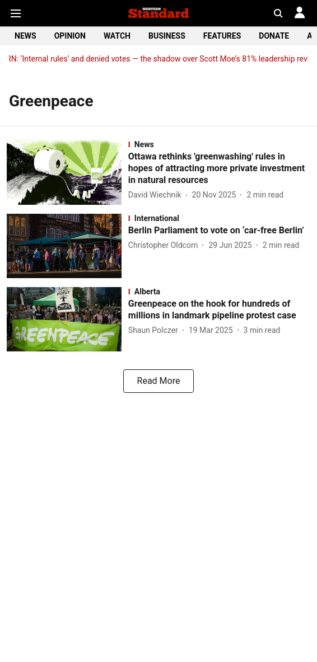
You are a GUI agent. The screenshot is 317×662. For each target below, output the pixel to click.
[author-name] (157, 195)
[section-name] (219, 144)
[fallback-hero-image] (67, 172)
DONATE (274, 35)
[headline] (219, 168)
